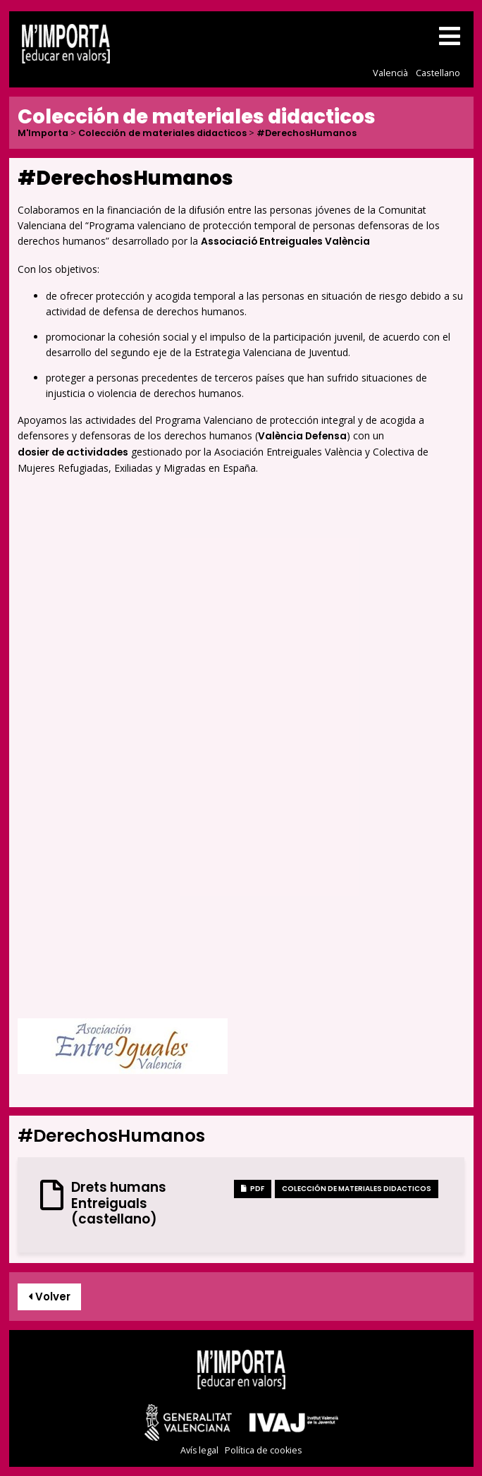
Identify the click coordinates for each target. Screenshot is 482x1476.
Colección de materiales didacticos (162, 133)
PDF (252, 1188)
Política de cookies (263, 1450)
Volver (49, 1296)
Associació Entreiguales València (285, 241)
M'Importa (43, 133)
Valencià (390, 72)
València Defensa (302, 436)
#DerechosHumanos (307, 133)
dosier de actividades (73, 452)
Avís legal (199, 1450)
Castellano (438, 72)
